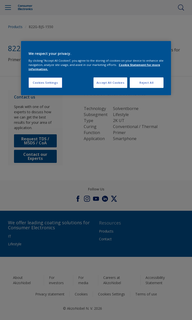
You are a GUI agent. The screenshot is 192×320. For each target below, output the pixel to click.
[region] (96, 68)
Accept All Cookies (110, 82)
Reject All (147, 82)
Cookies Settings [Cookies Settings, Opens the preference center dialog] (45, 82)
